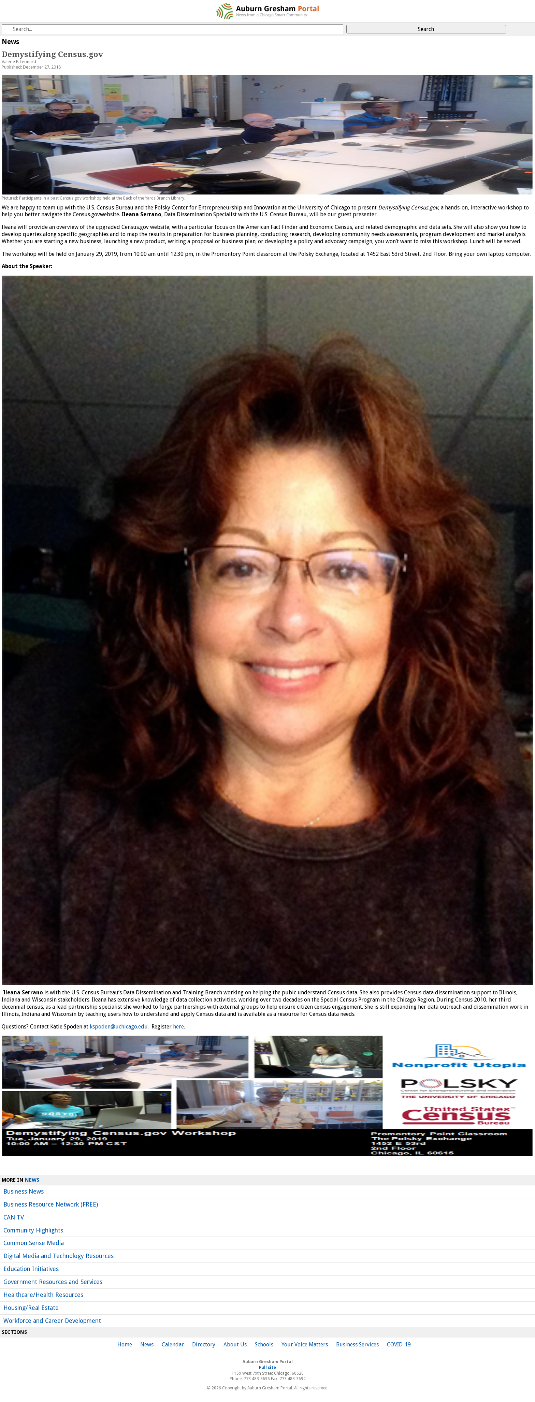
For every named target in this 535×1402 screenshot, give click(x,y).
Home (124, 1344)
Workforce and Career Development (52, 1320)
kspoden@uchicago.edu (119, 1026)
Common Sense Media (33, 1243)
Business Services (357, 1344)
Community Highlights (33, 1230)
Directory (203, 1344)
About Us (235, 1344)
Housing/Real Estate (31, 1307)
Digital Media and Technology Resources (58, 1256)
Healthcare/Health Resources (43, 1294)
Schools (264, 1344)
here (178, 1026)
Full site (267, 1367)
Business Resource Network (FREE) (50, 1204)
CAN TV (13, 1217)
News (32, 1180)
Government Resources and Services (52, 1282)
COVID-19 (399, 1344)
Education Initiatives (31, 1269)
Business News (23, 1191)
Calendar (173, 1344)
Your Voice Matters (304, 1344)
